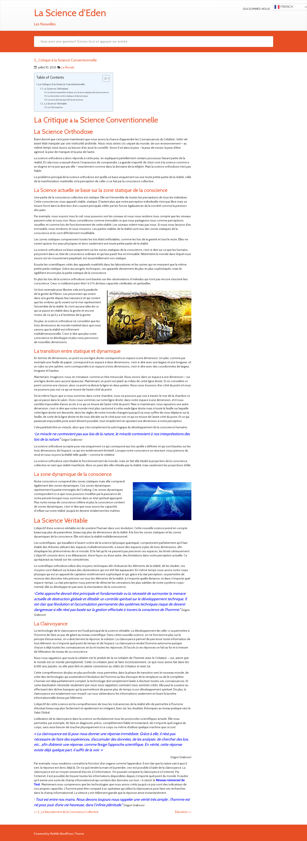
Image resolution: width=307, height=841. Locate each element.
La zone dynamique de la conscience (65, 99)
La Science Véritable (55, 103)
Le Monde (67, 67)
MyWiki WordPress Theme (67, 834)
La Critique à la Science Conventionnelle (61, 84)
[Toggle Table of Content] (104, 78)
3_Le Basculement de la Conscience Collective (66, 812)
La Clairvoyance (55, 107)
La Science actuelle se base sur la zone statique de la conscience (78, 92)
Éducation (183, 812)
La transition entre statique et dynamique (68, 96)
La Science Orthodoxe (56, 88)
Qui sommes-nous (256, 9)
